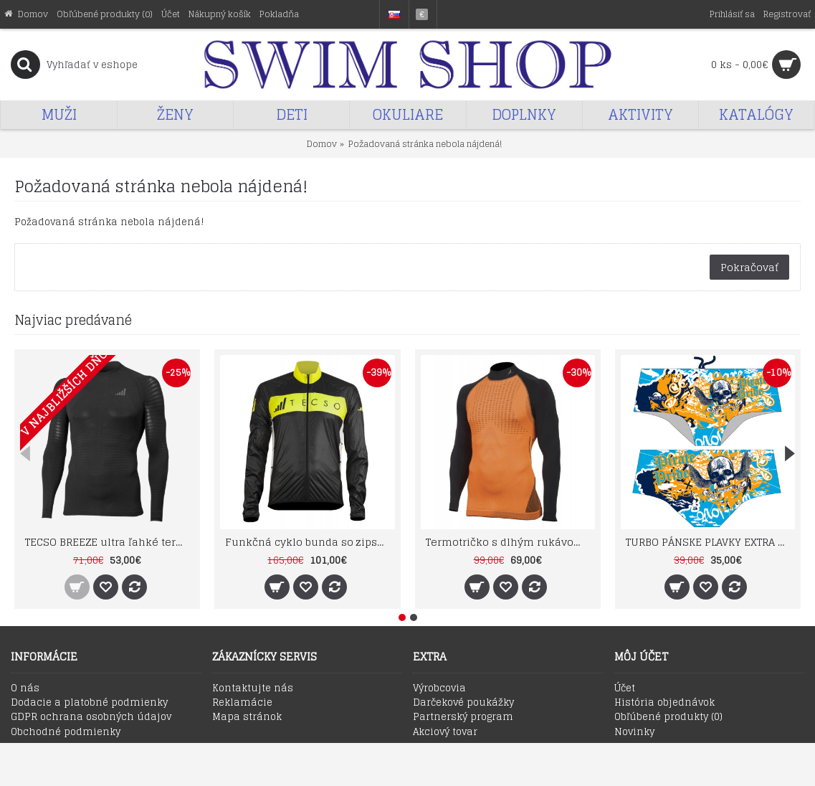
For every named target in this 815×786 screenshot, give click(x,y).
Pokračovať (749, 267)
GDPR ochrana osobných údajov (91, 717)
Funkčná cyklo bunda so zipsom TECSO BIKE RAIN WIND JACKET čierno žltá (309, 542)
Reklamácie (242, 702)
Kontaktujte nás (252, 688)
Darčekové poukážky (463, 702)
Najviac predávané (73, 319)
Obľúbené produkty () (668, 717)
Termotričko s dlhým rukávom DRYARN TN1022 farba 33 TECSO (510, 542)
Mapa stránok (247, 717)
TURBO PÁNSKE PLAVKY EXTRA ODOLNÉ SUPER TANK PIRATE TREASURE (710, 542)
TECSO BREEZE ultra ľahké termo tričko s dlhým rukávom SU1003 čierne (109, 542)
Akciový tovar (445, 732)
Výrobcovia (439, 688)
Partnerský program (463, 717)
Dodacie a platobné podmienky (89, 702)
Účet (624, 688)
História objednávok (664, 702)
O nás (25, 688)
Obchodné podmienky (65, 732)
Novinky (634, 732)
